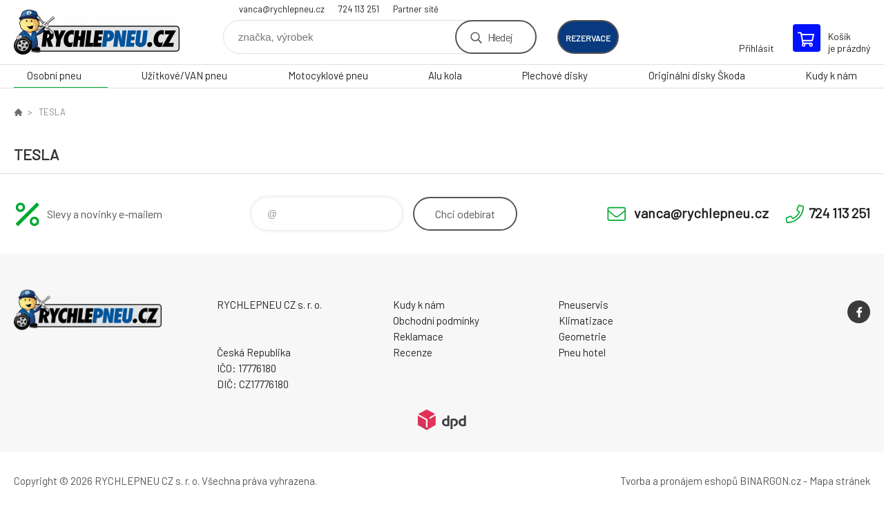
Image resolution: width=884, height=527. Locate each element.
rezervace (588, 38)
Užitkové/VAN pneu (184, 75)
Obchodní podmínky (436, 320)
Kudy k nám (831, 75)
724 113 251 (358, 9)
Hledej (500, 37)
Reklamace (418, 336)
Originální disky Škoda (696, 75)
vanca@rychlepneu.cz (282, 9)
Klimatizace (586, 320)
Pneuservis (583, 304)
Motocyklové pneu (328, 75)
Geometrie (582, 336)
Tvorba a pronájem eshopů (679, 481)
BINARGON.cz (770, 481)
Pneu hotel (582, 352)
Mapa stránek (839, 481)
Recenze (412, 352)
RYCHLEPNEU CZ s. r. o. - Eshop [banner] (97, 32)
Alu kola (445, 75)
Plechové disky (555, 75)
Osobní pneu (54, 75)
